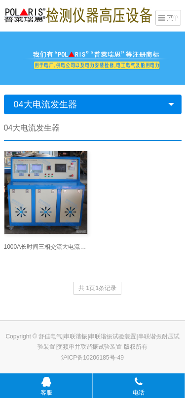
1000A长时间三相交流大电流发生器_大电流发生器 (46, 246)
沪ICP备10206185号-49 (92, 357)
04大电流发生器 (45, 104)
